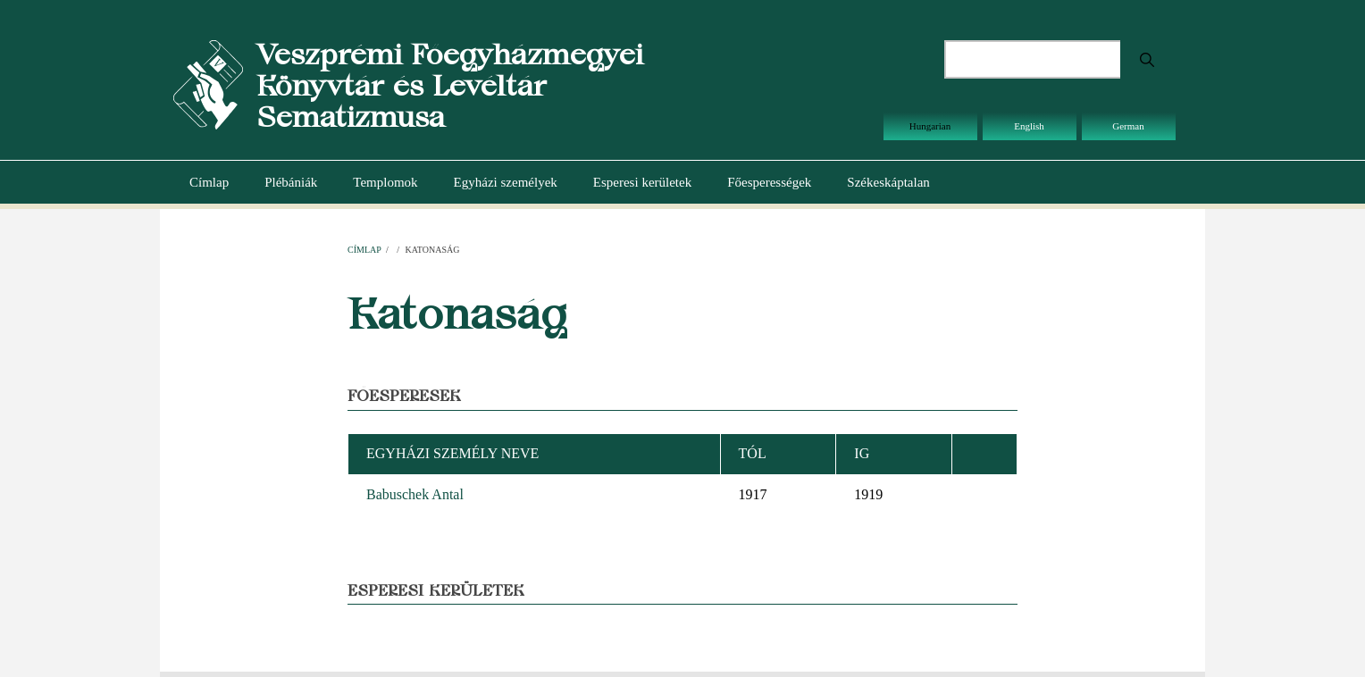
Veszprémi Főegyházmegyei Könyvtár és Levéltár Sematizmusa (449, 85)
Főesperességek (769, 182)
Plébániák (290, 182)
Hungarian (929, 126)
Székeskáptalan (888, 182)
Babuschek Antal (415, 494)
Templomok (385, 182)
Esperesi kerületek (642, 182)
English (1029, 126)
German (1127, 126)
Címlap (209, 182)
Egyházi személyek (505, 182)
